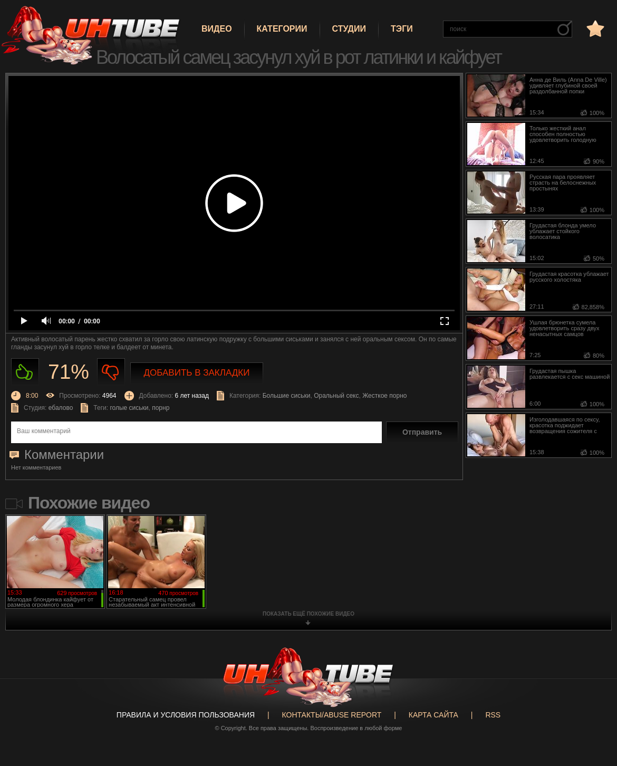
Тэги (402, 28)
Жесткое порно (384, 395)
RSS (492, 715)
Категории (282, 28)
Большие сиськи (287, 395)
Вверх (593, 723)
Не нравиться (111, 372)
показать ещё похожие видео (308, 614)
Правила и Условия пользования (186, 715)
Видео (216, 28)
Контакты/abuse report (332, 715)
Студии (349, 28)
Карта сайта (433, 715)
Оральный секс (336, 395)
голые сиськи (129, 407)
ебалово (61, 407)
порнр (160, 407)
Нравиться (25, 372)
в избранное (594, 28)
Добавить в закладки (197, 373)
